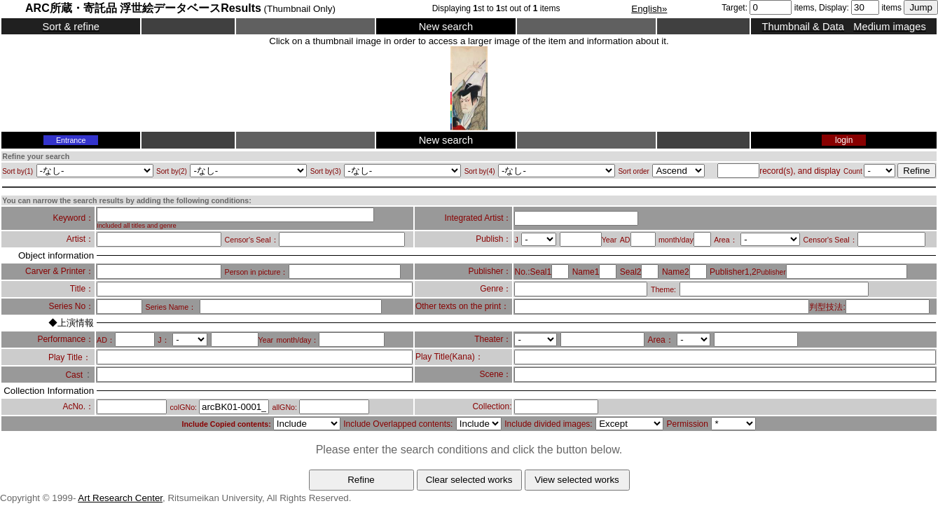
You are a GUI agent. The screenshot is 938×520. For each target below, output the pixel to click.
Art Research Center (120, 498)
